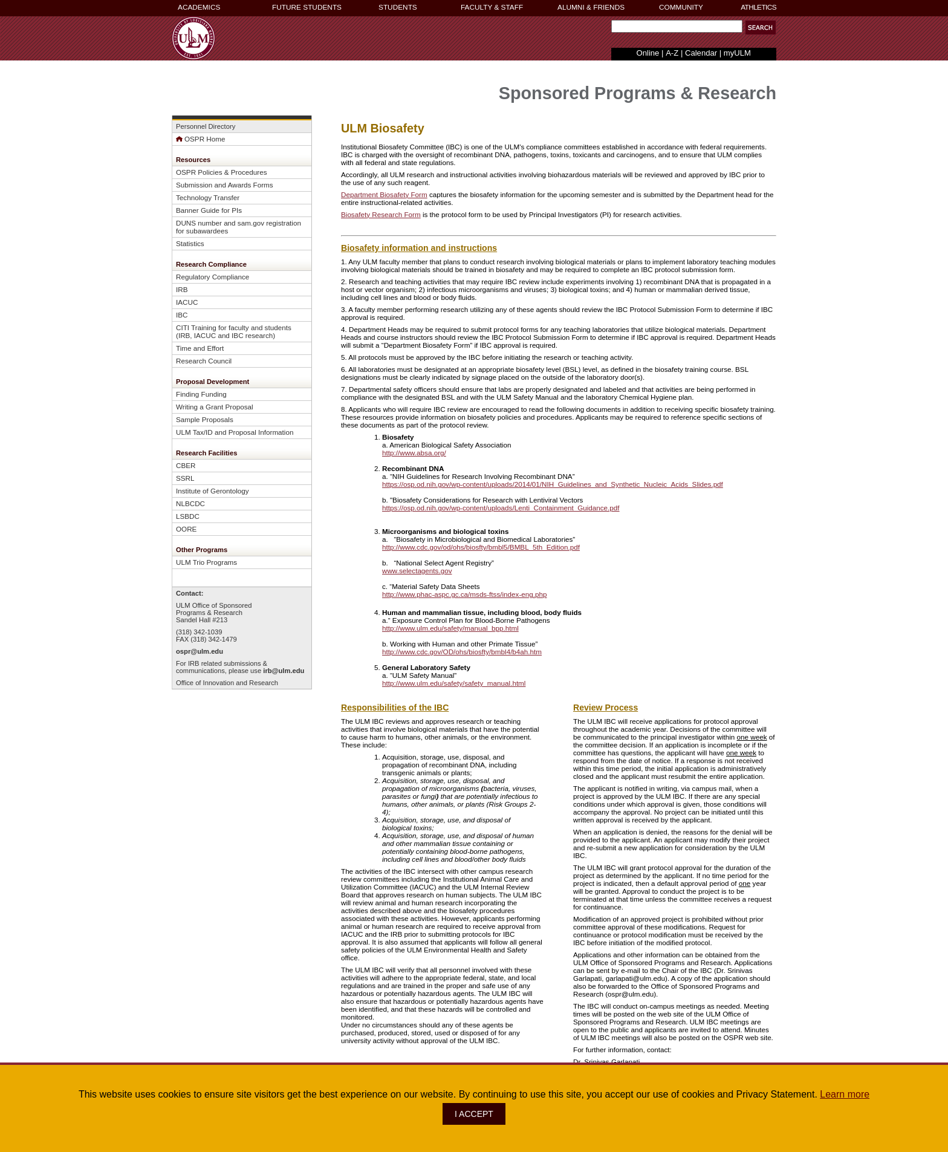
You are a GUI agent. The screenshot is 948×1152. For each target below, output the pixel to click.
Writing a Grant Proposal (214, 407)
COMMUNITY (681, 7)
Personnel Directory (205, 126)
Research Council (204, 361)
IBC (181, 315)
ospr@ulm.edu (199, 651)
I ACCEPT (474, 1114)
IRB (181, 289)
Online (648, 52)
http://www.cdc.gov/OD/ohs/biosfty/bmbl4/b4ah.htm (462, 652)
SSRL (185, 478)
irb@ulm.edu (283, 670)
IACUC (187, 302)
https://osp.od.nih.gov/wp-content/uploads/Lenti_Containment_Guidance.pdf (501, 508)
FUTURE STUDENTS (307, 7)
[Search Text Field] (676, 26)
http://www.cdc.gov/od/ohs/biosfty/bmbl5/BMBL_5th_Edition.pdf (481, 547)
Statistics (190, 243)
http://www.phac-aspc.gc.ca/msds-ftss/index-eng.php (464, 594)
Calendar (701, 52)
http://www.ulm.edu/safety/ (453, 683)
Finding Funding (201, 394)
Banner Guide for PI (207, 210)
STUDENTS (397, 7)
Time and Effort (200, 348)
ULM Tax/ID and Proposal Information (234, 432)
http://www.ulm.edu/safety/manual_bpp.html (450, 628)
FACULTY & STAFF (492, 7)
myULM (737, 52)
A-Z (672, 52)
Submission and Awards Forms (224, 185)
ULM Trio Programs (206, 562)
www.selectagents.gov (417, 570)
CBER (185, 465)
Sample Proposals (204, 419)
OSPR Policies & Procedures (221, 172)
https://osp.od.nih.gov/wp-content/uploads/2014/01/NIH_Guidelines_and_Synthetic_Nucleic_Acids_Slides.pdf (552, 484)
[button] (760, 27)
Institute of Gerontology (212, 491)
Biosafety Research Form (381, 214)
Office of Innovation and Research (227, 682)
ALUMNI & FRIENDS (591, 7)
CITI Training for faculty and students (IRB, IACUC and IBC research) (233, 331)
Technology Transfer (207, 197)
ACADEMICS (199, 7)
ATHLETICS (758, 7)
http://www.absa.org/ (414, 453)
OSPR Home (200, 139)
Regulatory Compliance (212, 277)
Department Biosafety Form (384, 194)
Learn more (844, 1094)
